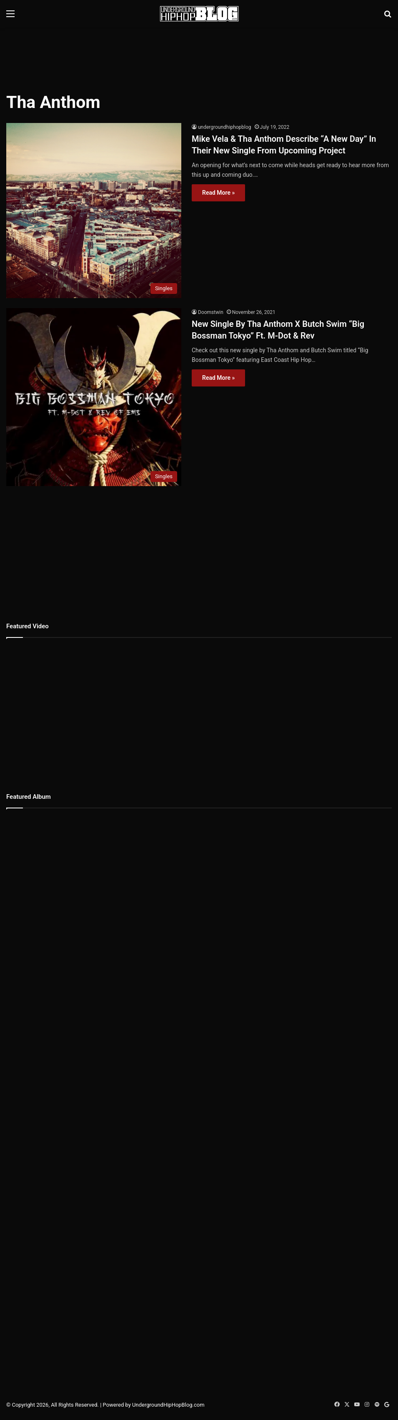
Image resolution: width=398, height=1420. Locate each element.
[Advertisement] (199, 54)
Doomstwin (210, 312)
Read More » (218, 192)
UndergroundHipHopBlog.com (168, 1405)
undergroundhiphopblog (224, 127)
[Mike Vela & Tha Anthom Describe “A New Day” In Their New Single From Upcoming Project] (93, 210)
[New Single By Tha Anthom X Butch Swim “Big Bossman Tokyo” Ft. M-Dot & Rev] (93, 397)
